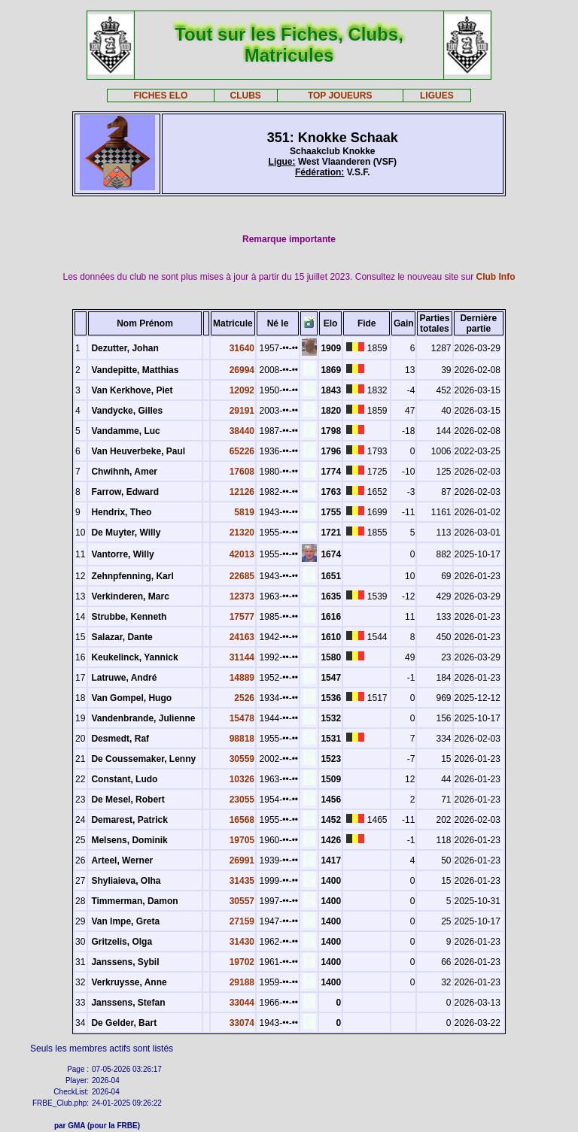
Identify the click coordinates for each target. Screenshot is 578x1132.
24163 (242, 637)
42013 (242, 554)
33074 (242, 1023)
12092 (242, 390)
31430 (242, 941)
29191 (242, 410)
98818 (242, 738)
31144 (242, 657)
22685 (242, 576)
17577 (242, 617)
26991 (242, 860)
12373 (242, 596)
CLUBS (245, 95)
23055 (242, 799)
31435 (242, 881)
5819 (244, 512)
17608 (242, 471)
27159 (242, 921)
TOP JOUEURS (340, 95)
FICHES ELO (160, 95)
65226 (242, 451)
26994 (242, 370)
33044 (242, 1002)
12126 (242, 492)
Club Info (496, 277)
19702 (242, 962)
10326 (242, 779)
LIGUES (437, 95)
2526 (244, 698)
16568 (242, 820)
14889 (242, 677)
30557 (242, 901)
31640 (242, 348)
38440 (242, 431)
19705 (242, 840)
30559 (242, 759)
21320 (242, 532)
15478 (242, 718)
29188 (242, 982)
